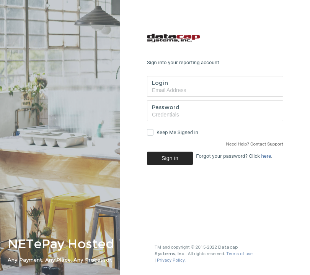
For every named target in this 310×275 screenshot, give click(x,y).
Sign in (170, 158)
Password (165, 107)
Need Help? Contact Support (254, 144)
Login (160, 82)
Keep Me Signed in (177, 132)
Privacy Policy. (171, 260)
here (266, 156)
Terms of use (239, 253)
